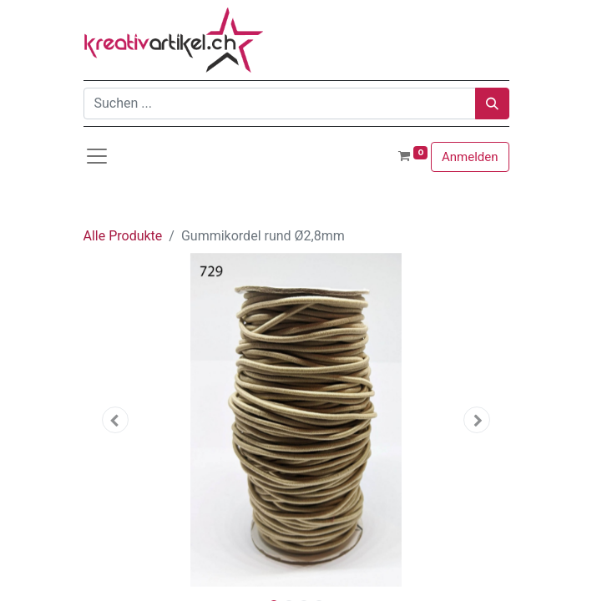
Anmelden (470, 156)
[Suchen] (492, 103)
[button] (115, 420)
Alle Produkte (123, 236)
